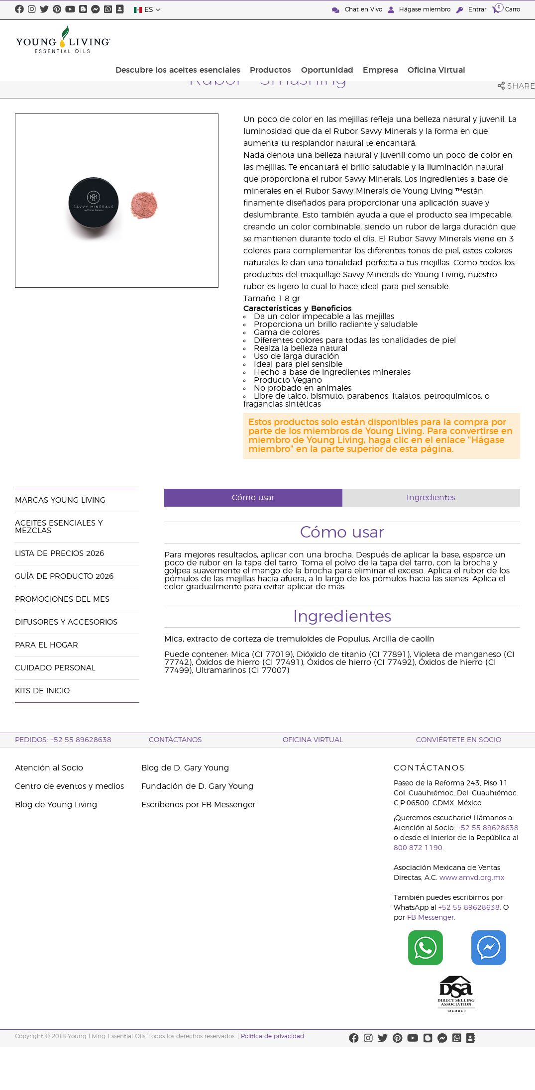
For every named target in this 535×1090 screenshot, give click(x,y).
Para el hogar (46, 645)
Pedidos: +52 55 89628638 (63, 740)
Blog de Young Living (56, 805)
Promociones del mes (62, 599)
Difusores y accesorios (66, 622)
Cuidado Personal (55, 668)
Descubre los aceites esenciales (244, 39)
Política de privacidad (272, 1036)
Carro (506, 9)
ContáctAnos (175, 740)
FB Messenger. (431, 917)
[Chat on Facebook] (488, 947)
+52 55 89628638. (469, 907)
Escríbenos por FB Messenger (198, 805)
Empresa (435, 39)
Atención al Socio (49, 768)
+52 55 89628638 (488, 828)
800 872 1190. (419, 848)
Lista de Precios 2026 (59, 553)
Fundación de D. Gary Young (197, 786)
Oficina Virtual (488, 39)
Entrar (472, 9)
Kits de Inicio (42, 691)
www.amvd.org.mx (471, 877)
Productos (333, 39)
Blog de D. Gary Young (185, 768)
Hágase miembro (420, 9)
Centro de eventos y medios (69, 786)
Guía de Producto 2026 (64, 576)
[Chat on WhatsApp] (425, 947)
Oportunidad (386, 39)
